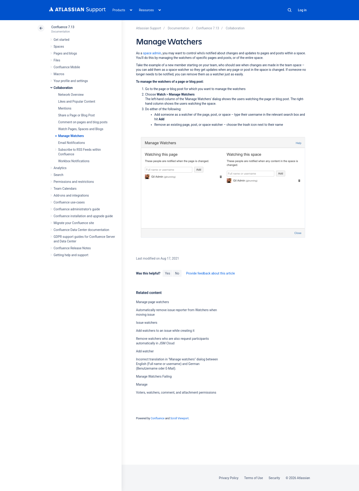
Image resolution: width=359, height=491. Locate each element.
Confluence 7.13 (62, 27)
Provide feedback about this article (210, 273)
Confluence (157, 418)
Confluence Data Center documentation (81, 230)
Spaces (59, 46)
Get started (61, 39)
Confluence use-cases (69, 202)
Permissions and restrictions (74, 182)
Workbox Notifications (74, 161)
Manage (141, 384)
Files (57, 60)
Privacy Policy (228, 478)
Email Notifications (71, 143)
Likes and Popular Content (76, 101)
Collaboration (63, 88)
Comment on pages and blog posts (83, 122)
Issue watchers (146, 322)
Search (289, 10)
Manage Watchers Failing (154, 376)
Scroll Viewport (179, 418)
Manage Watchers (71, 136)
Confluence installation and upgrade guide (83, 216)
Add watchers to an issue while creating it (165, 330)
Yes (167, 273)
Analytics (60, 168)
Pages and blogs (65, 53)
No (177, 273)
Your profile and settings (71, 81)
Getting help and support (71, 255)
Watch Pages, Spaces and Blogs (80, 129)
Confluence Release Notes (72, 248)
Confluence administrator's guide (77, 209)
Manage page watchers (152, 302)
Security (274, 478)
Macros (59, 74)
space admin (152, 53)
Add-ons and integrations (71, 195)
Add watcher (145, 351)
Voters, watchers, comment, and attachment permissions (176, 392)
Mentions (64, 108)
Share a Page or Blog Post (76, 115)
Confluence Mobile (67, 67)
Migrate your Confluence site (74, 223)
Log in (302, 10)
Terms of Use (253, 478)
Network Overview (71, 94)
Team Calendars (65, 188)
